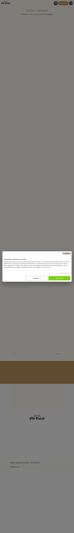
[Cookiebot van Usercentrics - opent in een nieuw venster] (63, 254)
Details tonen (63, 273)
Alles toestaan (59, 278)
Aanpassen (37, 278)
